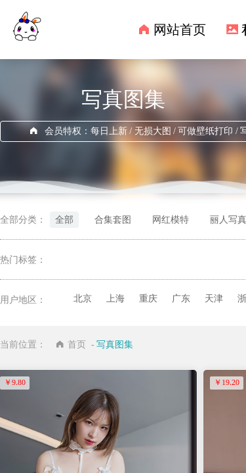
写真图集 (114, 344)
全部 (64, 220)
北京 (82, 299)
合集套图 (112, 220)
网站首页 (180, 29)
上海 (115, 299)
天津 (214, 299)
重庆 (148, 299)
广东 (181, 299)
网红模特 (170, 220)
